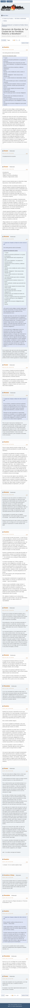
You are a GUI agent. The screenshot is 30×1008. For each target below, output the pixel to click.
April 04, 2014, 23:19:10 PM (7, 958)
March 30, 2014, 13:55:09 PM (8, 610)
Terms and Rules (14, 1004)
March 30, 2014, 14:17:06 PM (8, 657)
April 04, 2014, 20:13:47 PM (7, 897)
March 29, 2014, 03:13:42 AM (8, 153)
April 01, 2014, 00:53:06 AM (7, 861)
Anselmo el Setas (9, 875)
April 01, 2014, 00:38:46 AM (7, 708)
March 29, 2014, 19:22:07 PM (8, 367)
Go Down (3, 40)
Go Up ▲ (20, 1004)
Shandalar (7, 686)
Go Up (2, 995)
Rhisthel (6, 236)
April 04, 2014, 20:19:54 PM (7, 913)
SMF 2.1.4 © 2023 (11, 1006)
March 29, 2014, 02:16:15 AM (8, 49)
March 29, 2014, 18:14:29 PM (8, 239)
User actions (25, 43)
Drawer (6, 151)
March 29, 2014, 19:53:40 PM (8, 395)
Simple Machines (19, 1006)
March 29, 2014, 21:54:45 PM (8, 534)
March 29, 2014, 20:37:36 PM (8, 444)
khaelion (6, 47)
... (18, 40)
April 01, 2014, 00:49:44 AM (7, 770)
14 (19, 40)
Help (9, 1004)
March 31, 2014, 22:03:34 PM (8, 688)
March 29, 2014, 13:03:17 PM (8, 169)
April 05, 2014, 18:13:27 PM (7, 978)
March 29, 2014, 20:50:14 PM (8, 494)
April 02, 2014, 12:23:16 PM (7, 877)
